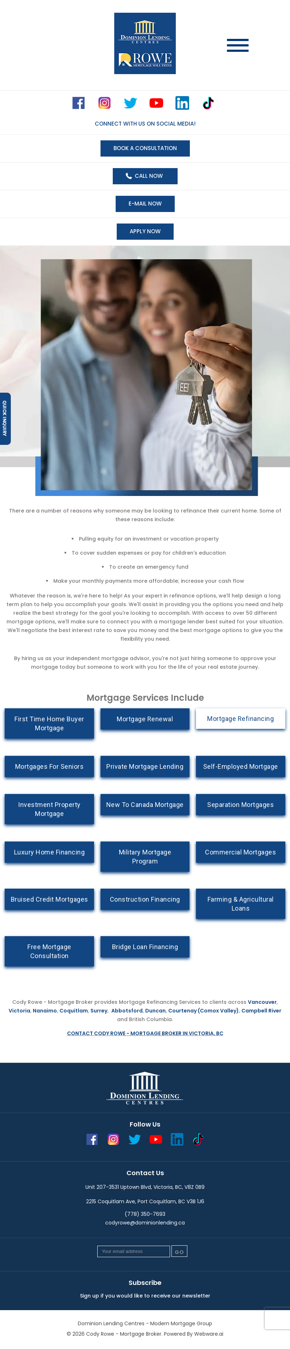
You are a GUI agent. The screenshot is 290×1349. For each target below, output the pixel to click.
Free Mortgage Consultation (49, 951)
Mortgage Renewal (145, 719)
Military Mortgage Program (145, 856)
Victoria (19, 1010)
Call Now (149, 176)
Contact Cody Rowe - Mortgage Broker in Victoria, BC (145, 1033)
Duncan (155, 1010)
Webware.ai (208, 1333)
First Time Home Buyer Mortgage (49, 723)
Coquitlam (73, 1010)
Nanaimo (45, 1010)
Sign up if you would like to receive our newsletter (145, 1295)
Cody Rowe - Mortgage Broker (123, 1333)
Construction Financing (145, 899)
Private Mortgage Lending (144, 766)
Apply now (145, 231)
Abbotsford (127, 1010)
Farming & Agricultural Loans (241, 903)
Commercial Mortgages (240, 852)
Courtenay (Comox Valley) (203, 1010)
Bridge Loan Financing (145, 947)
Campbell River (261, 1010)
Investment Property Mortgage (49, 809)
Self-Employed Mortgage (240, 766)
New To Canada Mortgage (145, 804)
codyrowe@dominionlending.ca (145, 1222)
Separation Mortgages (240, 804)
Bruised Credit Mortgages (49, 899)
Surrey (98, 1010)
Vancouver (262, 1002)
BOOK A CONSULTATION (145, 148)
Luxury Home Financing (49, 852)
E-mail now (145, 203)
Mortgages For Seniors (49, 766)
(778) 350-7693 (145, 1214)
